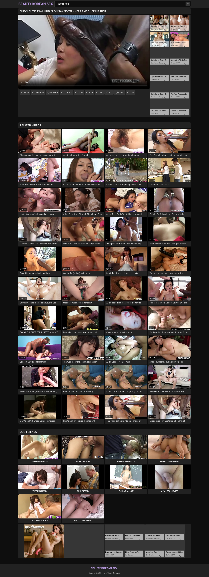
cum (132, 92)
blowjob (54, 92)
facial (80, 92)
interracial (39, 92)
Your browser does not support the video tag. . (84, 52)
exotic (121, 92)
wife (91, 92)
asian (26, 92)
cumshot (68, 92)
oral (110, 92)
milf (101, 92)
